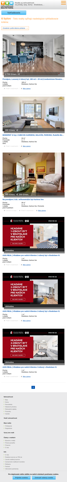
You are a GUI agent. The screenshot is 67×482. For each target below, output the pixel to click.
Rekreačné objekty (10, 409)
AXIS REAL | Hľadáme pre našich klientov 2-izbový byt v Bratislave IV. (31, 311)
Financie (7, 445)
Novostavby (8, 404)
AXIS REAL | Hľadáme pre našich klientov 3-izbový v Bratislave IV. (30, 367)
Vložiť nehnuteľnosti (10, 418)
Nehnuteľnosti (8, 397)
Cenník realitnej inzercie (12, 459)
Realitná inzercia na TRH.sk (13, 457)
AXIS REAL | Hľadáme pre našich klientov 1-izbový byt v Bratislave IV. (31, 255)
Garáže (7, 414)
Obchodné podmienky (11, 469)
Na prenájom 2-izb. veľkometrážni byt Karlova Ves (23, 199)
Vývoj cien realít (9, 432)
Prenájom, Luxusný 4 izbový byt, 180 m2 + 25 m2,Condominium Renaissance (34, 79)
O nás (7, 447)
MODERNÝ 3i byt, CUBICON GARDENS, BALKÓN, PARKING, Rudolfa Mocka (34, 135)
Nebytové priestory (11, 407)
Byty (6, 399)
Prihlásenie (8, 426)
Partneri (7, 466)
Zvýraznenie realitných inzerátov (15, 462)
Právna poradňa (10, 443)
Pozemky (8, 411)
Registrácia (8, 428)
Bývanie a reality (10, 440)
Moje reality (7, 423)
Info (5, 452)
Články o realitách (9, 437)
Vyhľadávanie (13, 13)
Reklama (8, 464)
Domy (7, 402)
